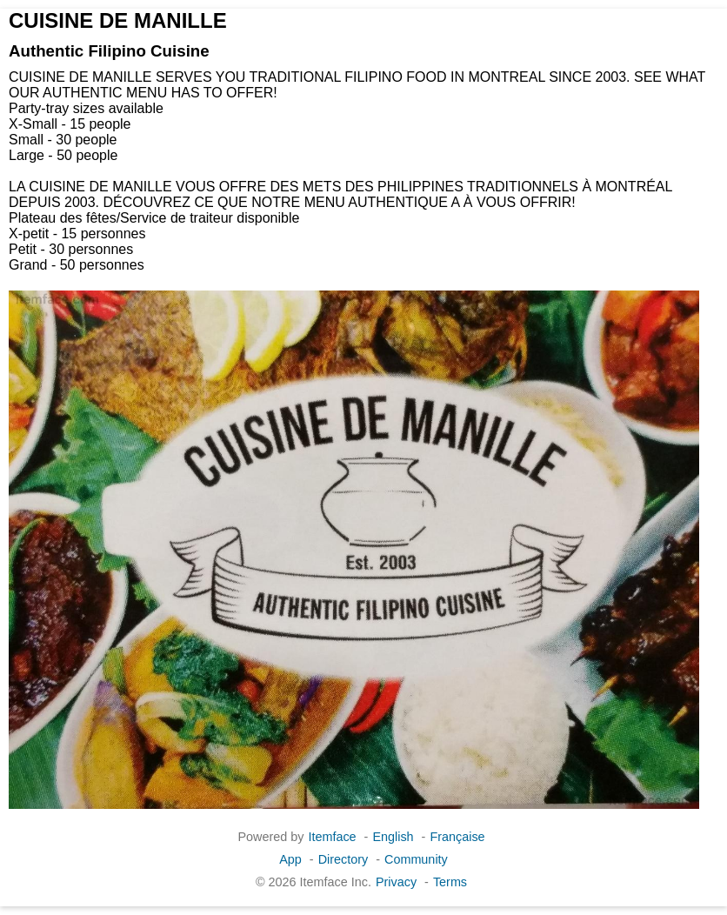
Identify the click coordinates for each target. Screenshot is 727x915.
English (392, 837)
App (290, 859)
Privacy (396, 882)
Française (457, 837)
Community (416, 859)
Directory (343, 859)
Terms (450, 882)
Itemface (332, 837)
